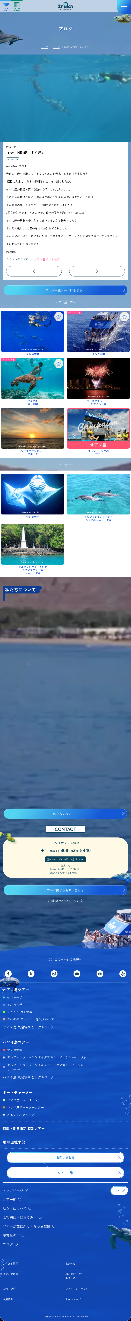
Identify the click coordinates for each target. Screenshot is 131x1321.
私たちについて (64, 813)
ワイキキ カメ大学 (19, 1011)
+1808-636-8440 (65, 850)
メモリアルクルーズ (21, 1114)
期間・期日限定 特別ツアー (24, 1128)
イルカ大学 (14, 1004)
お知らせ (71, 1263)
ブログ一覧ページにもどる (63, 290)
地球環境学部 (14, 1142)
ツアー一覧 (6, 5)
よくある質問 (10, 1263)
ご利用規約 (9, 1288)
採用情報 (8, 1299)
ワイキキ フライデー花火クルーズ (30, 1019)
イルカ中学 (12, 159)
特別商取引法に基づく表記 (74, 1276)
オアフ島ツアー (16, 989)
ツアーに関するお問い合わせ (64, 890)
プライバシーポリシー (78, 1288)
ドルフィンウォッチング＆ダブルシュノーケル (46, 1057)
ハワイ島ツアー (16, 1042)
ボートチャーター (18, 1092)
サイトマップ (73, 1299)
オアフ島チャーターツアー (25, 1100)
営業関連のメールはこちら (63, 900)
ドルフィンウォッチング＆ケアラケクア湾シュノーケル (45, 1067)
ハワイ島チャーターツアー (25, 1107)
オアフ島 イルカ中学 (46, 259)
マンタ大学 (14, 1050)
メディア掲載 (10, 1274)
